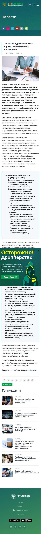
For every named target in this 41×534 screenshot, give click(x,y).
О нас (20, 502)
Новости (20, 506)
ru (30, 4)
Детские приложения (20, 510)
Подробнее (10, 277)
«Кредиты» (33, 370)
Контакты (20, 514)
